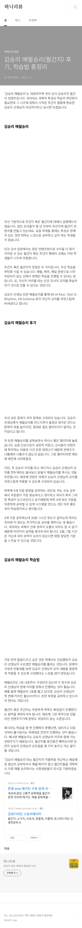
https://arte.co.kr (18, 783)
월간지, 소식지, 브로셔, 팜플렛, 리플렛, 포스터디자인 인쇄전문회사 (40, 820)
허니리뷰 (13, 7)
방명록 (33, 20)
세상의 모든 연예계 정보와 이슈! (19, 866)
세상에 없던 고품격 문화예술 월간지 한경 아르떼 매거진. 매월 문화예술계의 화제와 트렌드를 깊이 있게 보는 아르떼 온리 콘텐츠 (29, 795)
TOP (75, 917)
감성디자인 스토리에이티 (24, 814)
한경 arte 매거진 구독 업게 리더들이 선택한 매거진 (29, 788)
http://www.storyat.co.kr (23, 808)
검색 (67, 7)
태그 (17, 20)
